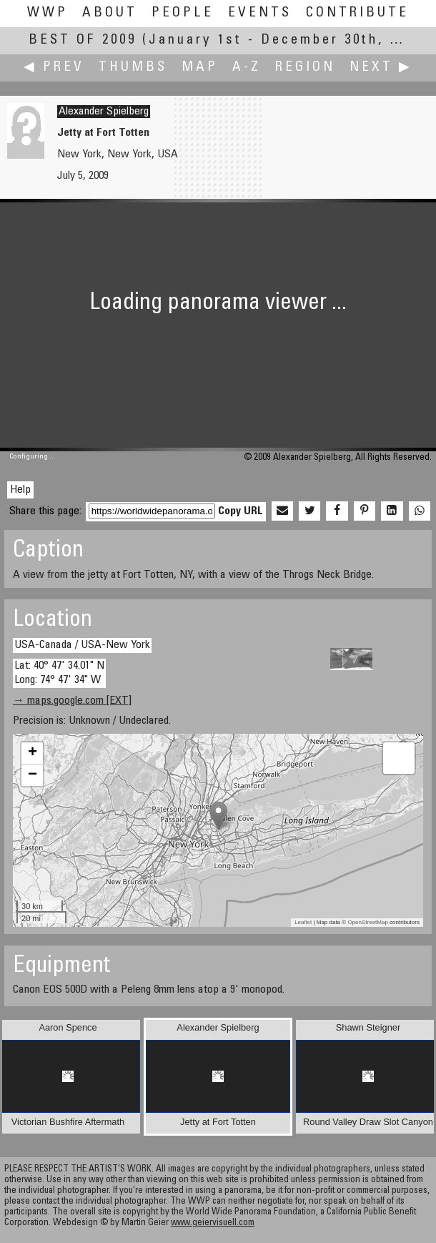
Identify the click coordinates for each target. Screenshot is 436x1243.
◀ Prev (54, 67)
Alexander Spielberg (104, 111)
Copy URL (240, 511)
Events (260, 13)
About (109, 13)
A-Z (246, 67)
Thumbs (133, 67)
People (183, 13)
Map (200, 67)
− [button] (32, 775)
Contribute (357, 13)
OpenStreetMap (367, 922)
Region (305, 67)
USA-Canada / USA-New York (82, 645)
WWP (47, 13)
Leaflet (303, 922)
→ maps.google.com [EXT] (72, 701)
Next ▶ (381, 67)
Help (20, 490)
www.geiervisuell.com (212, 1223)
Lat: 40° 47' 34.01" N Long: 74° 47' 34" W (59, 672)
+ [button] (32, 753)
